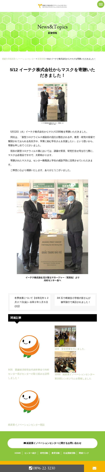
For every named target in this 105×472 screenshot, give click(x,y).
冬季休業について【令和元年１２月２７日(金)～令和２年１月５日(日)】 (32, 302)
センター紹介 (30, 453)
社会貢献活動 (69, 453)
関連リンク (84, 453)
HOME (18, 453)
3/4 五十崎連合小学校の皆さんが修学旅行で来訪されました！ (73, 300)
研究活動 (44, 453)
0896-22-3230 (42, 468)
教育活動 (56, 453)
